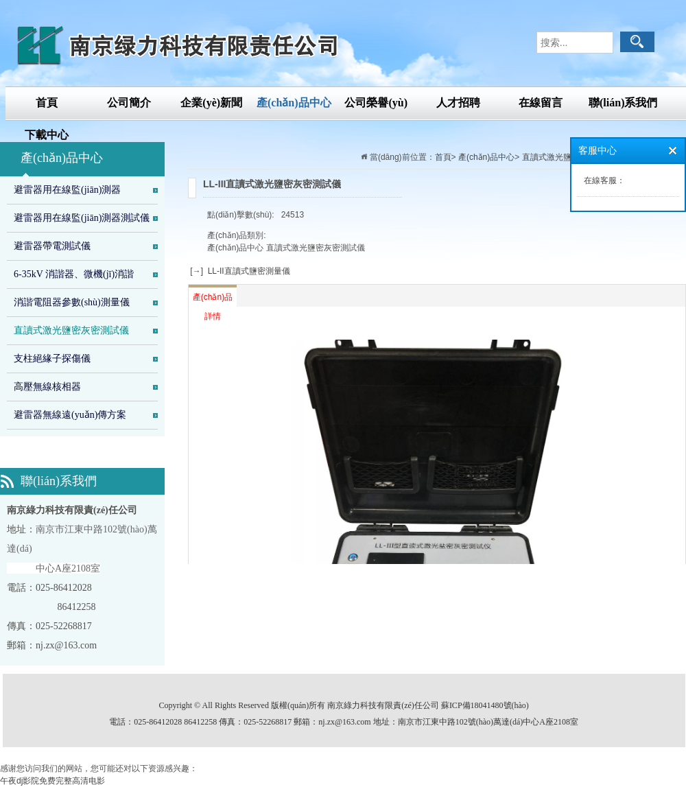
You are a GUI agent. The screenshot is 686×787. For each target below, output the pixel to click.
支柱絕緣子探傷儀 (52, 358)
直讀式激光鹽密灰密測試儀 (71, 330)
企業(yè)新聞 (211, 102)
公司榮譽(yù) (375, 102)
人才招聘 (458, 102)
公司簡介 (129, 102)
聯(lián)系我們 (623, 102)
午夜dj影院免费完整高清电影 (52, 781)
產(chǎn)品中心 (294, 102)
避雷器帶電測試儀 (52, 246)
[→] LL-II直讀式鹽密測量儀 (239, 271)
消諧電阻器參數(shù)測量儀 (72, 302)
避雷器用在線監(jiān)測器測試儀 (82, 218)
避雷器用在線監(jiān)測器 (67, 190)
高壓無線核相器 (47, 386)
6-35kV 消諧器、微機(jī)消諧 (74, 274)
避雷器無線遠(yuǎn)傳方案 (70, 415)
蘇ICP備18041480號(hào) (485, 705)
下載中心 (47, 135)
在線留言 (541, 102)
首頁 (47, 102)
